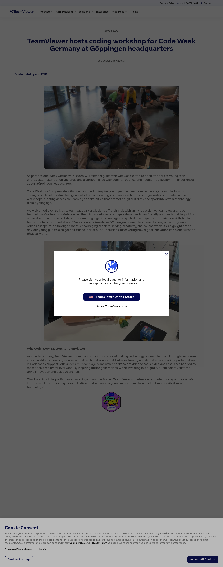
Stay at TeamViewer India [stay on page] (111, 306)
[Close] (166, 254)
